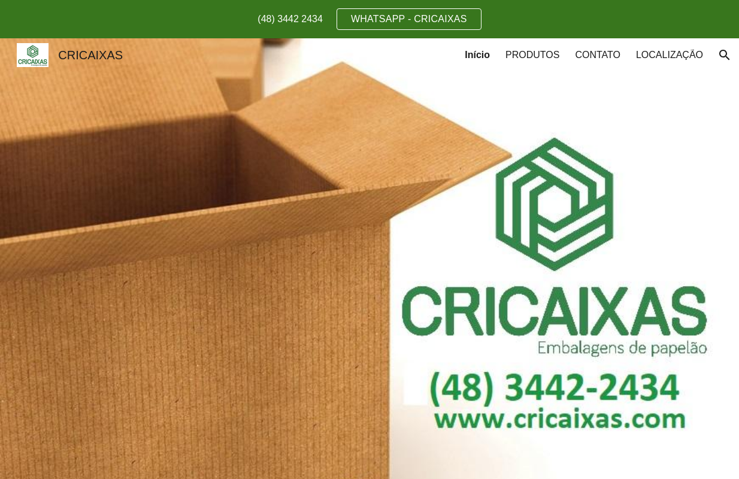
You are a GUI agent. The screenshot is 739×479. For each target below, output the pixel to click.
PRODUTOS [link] (532, 55)
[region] (369, 19)
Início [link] (477, 55)
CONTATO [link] (597, 55)
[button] (724, 55)
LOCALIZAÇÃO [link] (669, 55)
